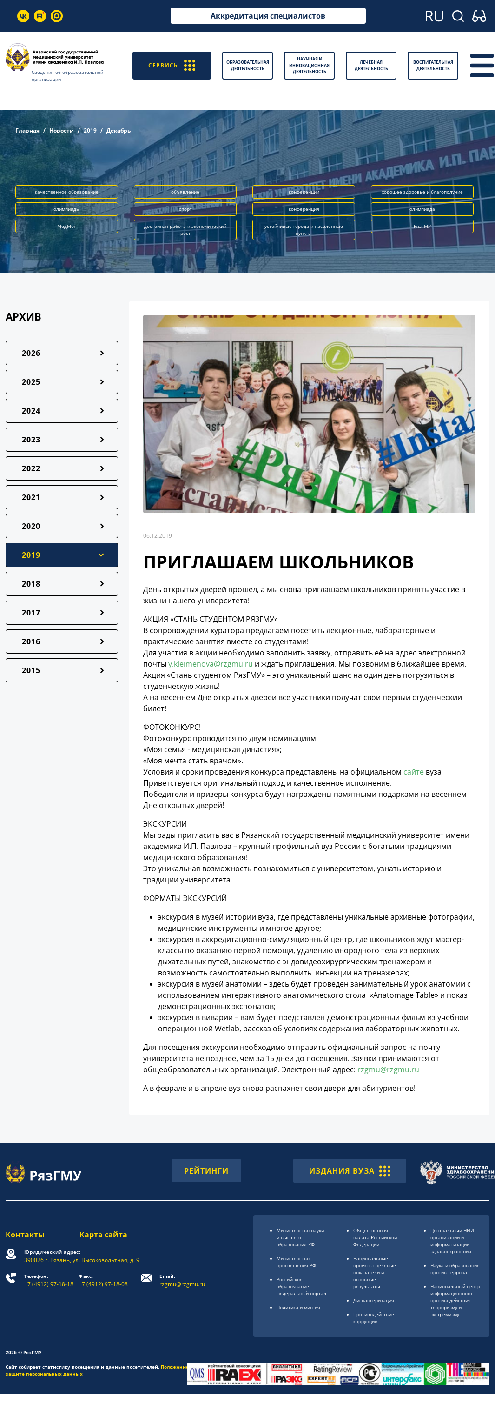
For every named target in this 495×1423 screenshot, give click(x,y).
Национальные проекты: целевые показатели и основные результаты (374, 1272)
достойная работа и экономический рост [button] (185, 229)
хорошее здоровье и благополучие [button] (422, 191)
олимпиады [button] (66, 209)
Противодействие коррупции (373, 1317)
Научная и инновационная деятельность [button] (309, 65)
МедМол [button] (67, 226)
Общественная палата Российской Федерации (375, 1237)
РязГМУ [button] (422, 226)
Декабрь (118, 130)
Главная (27, 130)
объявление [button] (185, 191)
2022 (31, 468)
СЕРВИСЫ (171, 65)
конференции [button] (304, 191)
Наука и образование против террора (455, 1269)
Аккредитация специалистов (268, 16)
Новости (61, 130)
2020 (31, 526)
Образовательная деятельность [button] (247, 65)
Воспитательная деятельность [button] (433, 65)
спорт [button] (185, 209)
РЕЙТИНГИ (206, 1171)
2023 (31, 439)
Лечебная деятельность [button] (371, 65)
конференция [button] (304, 209)
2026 (31, 353)
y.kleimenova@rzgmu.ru (210, 664)
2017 (31, 613)
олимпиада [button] (422, 209)
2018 (31, 584)
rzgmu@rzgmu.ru (388, 1069)
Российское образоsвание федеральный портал (301, 1286)
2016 (31, 641)
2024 (31, 411)
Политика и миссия (298, 1307)
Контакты (25, 1234)
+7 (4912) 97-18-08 (103, 1280)
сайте (413, 772)
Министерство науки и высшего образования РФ (300, 1237)
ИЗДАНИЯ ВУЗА (349, 1171)
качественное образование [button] (67, 191)
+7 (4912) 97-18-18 (48, 1280)
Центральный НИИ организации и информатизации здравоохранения (452, 1241)
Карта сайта (103, 1234)
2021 (31, 497)
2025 (31, 382)
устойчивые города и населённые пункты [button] (303, 229)
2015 (31, 670)
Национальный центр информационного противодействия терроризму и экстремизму (455, 1300)
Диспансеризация (373, 1300)
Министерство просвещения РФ (296, 1262)
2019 (90, 130)
